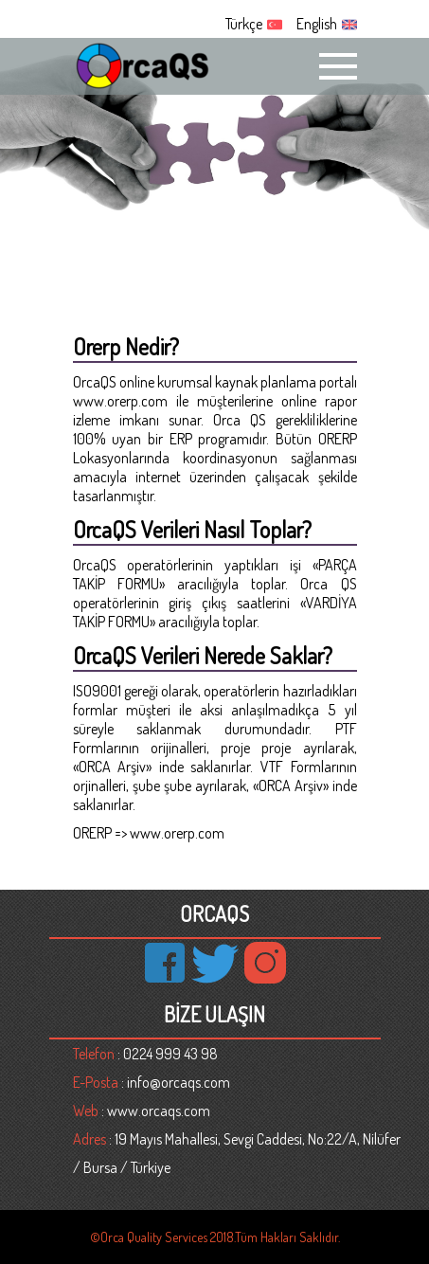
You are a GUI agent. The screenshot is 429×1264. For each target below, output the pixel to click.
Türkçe (243, 23)
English (316, 23)
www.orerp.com (120, 400)
